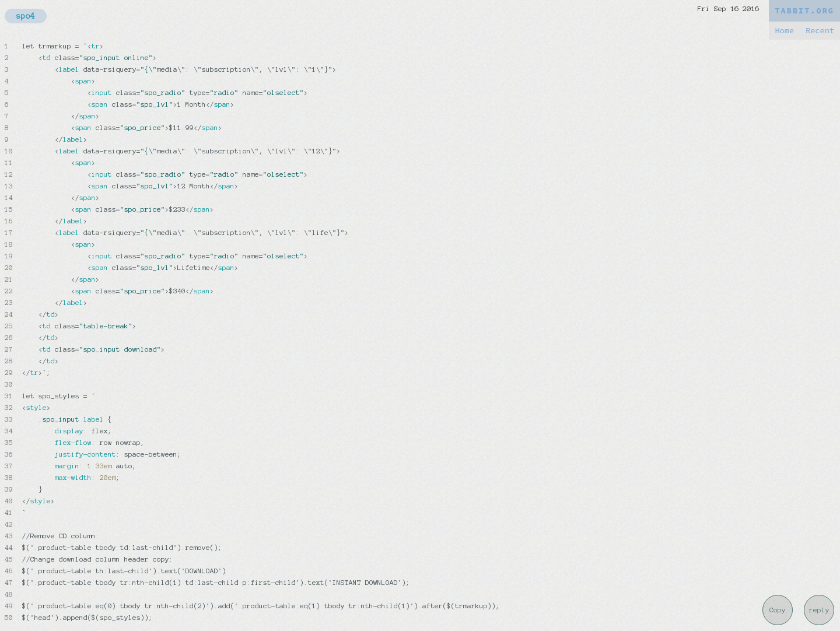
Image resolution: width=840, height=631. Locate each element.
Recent (820, 31)
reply (819, 610)
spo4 (25, 16)
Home (784, 31)
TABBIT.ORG (804, 11)
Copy (777, 610)
